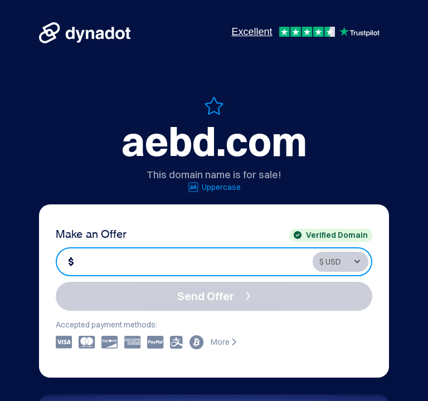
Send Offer (214, 296)
